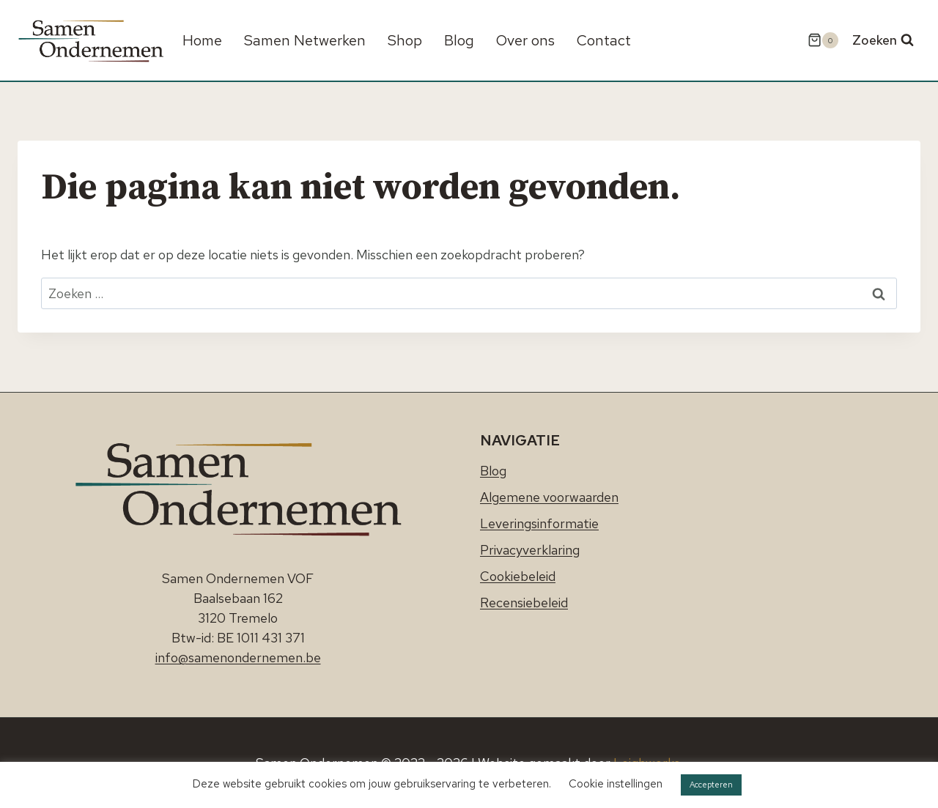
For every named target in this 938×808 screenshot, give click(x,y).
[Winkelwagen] (823, 40)
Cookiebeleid (517, 576)
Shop (405, 40)
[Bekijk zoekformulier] (883, 40)
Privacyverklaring (530, 549)
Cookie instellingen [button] (615, 784)
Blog (459, 40)
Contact (604, 40)
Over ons (525, 40)
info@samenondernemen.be (238, 657)
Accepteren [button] (711, 784)
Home (202, 40)
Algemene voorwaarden (549, 497)
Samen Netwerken (305, 40)
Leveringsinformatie (539, 523)
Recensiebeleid (524, 602)
